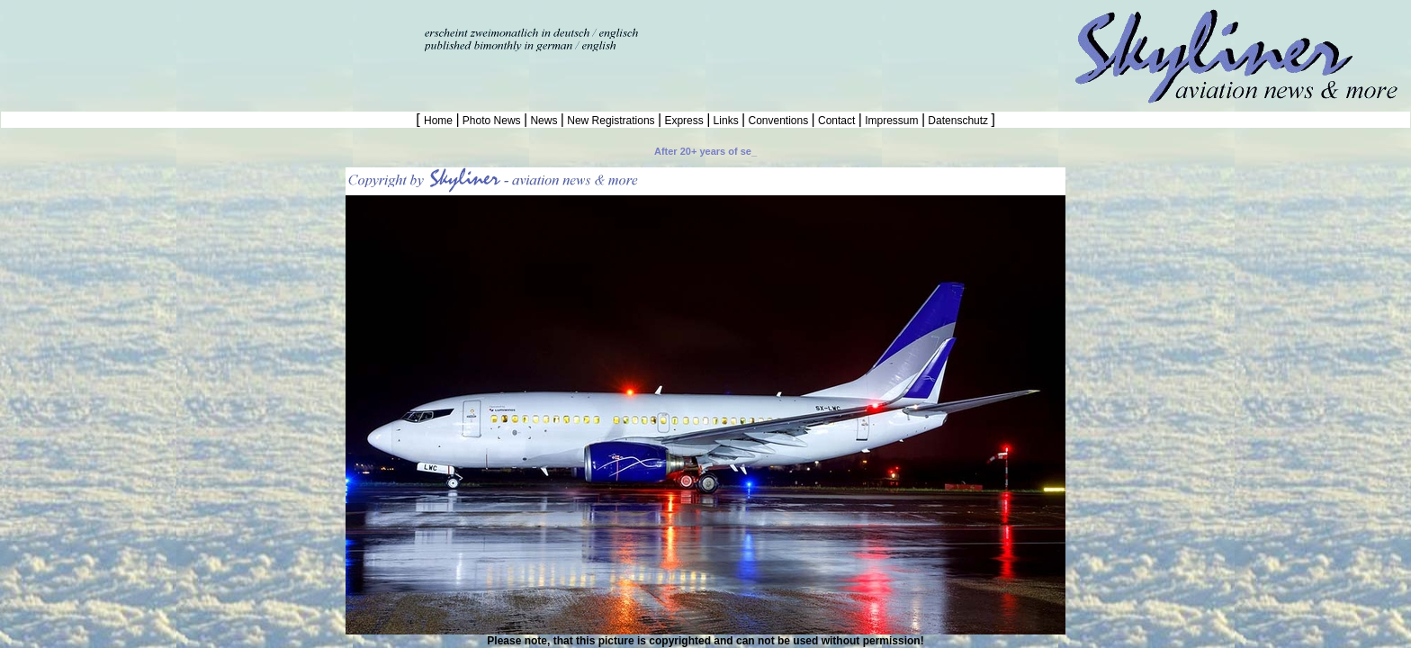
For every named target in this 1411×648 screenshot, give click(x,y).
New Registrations (611, 120)
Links (725, 120)
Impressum (891, 120)
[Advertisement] (210, 27)
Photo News (492, 120)
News (544, 120)
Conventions (778, 120)
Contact (836, 120)
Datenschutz (958, 120)
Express (683, 120)
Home (439, 120)
